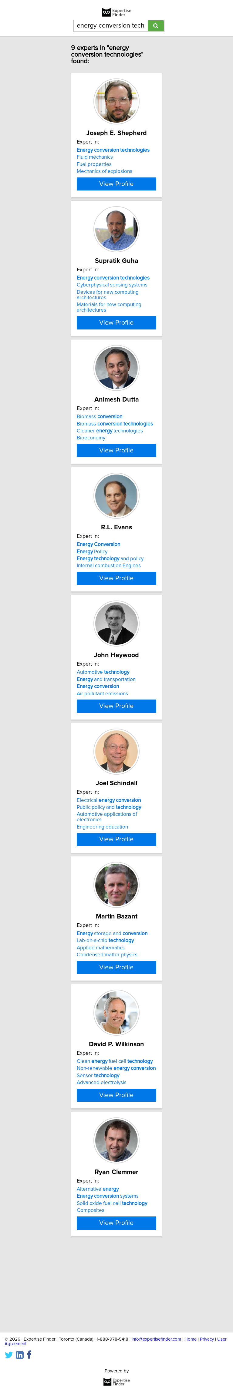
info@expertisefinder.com (156, 1339)
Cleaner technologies (110, 442)
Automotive (103, 705)
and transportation (106, 712)
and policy (110, 580)
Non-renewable (116, 1128)
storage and (112, 982)
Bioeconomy (91, 449)
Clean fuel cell (115, 1121)
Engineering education (102, 870)
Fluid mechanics (95, 157)
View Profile (116, 194)
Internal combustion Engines (109, 587)
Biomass (99, 427)
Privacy (207, 1339)
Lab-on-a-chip (105, 989)
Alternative (98, 1259)
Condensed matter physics (107, 1003)
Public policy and (109, 850)
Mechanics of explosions (104, 171)
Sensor (98, 1135)
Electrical (109, 843)
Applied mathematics (101, 996)
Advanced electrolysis (102, 1142)
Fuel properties (94, 164)
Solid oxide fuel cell (112, 1274)
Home (190, 1339)
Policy (92, 573)
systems (108, 1266)
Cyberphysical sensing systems (112, 296)
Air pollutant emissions (102, 726)
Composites (90, 1281)
